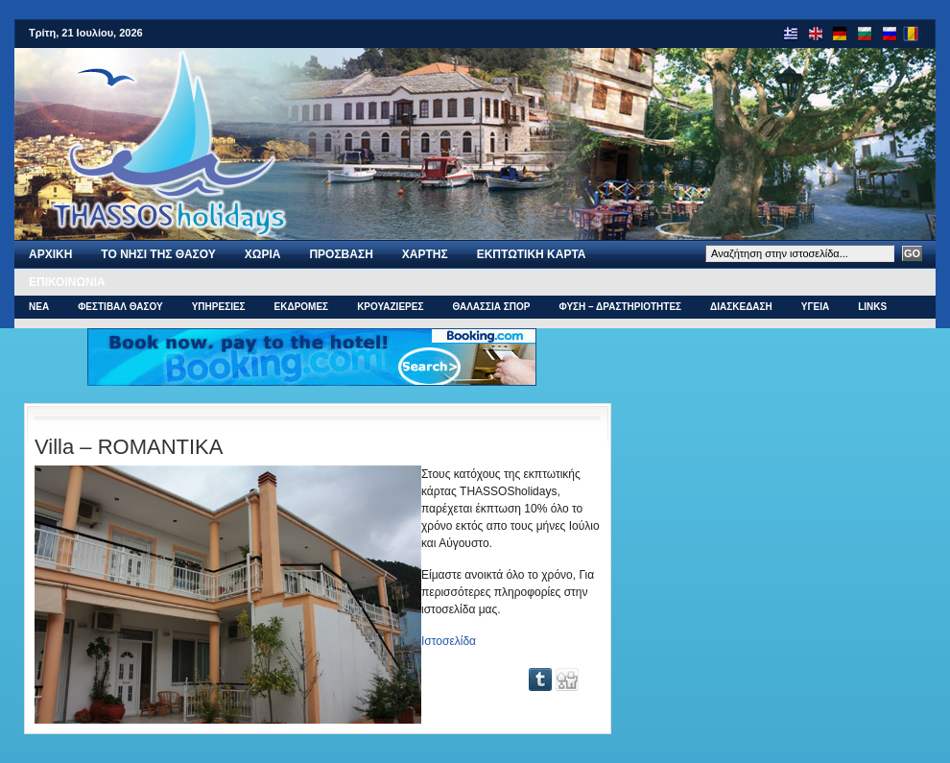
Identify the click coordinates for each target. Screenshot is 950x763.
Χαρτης (425, 254)
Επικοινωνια (67, 282)
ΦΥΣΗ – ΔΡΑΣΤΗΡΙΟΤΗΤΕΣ (619, 306)
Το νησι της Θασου (158, 254)
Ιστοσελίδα (448, 641)
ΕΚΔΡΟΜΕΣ (301, 306)
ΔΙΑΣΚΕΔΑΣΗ (741, 306)
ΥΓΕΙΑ (815, 306)
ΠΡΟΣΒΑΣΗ (340, 254)
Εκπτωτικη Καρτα (531, 254)
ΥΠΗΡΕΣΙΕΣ (219, 306)
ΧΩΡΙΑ (263, 254)
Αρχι (50, 254)
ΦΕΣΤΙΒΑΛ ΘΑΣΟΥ (120, 306)
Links (872, 306)
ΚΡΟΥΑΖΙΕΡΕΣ (390, 306)
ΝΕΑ (39, 306)
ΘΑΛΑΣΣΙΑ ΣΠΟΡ (491, 306)
